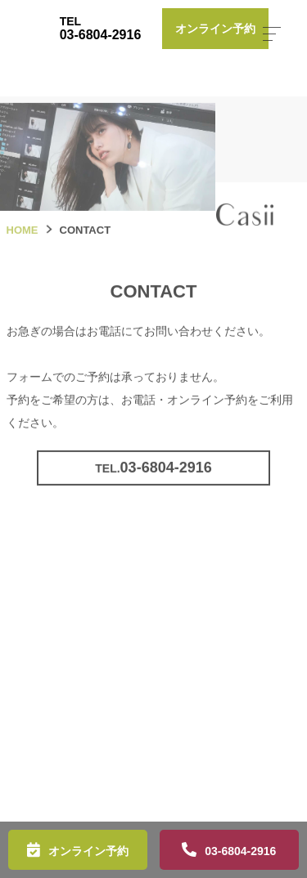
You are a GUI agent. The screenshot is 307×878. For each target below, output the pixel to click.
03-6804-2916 (240, 851)
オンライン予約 (88, 851)
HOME (22, 245)
